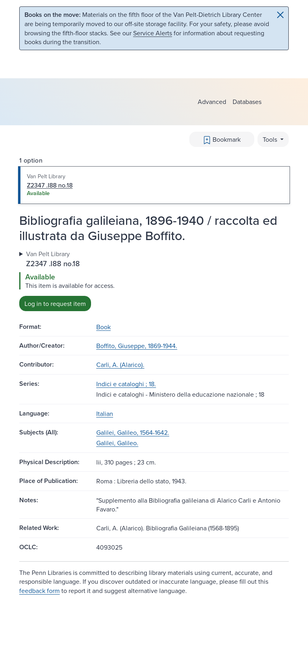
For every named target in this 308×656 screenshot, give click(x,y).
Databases (247, 101)
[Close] (280, 15)
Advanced (212, 101)
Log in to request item (55, 303)
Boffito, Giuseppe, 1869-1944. (136, 345)
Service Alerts (152, 33)
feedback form (39, 590)
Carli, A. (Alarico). (120, 364)
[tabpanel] (154, 280)
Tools (271, 139)
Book (103, 326)
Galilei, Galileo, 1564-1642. (132, 432)
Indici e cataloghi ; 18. (126, 383)
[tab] (154, 185)
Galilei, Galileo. (117, 442)
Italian (104, 413)
